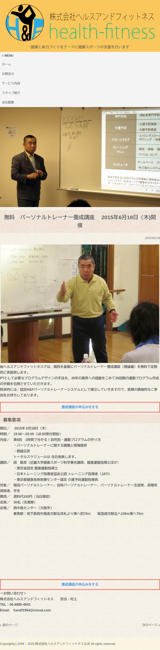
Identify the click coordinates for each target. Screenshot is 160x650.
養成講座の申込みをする (80, 407)
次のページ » (151, 625)
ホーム (6, 64)
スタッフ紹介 (11, 92)
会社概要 (8, 102)
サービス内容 (11, 83)
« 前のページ (9, 625)
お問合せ (8, 73)
